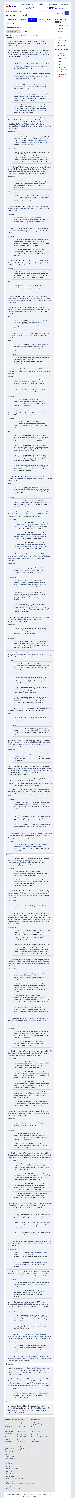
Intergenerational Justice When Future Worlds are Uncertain (26, 655)
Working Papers (33, 43)
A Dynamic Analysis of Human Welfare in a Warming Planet (33, 447)
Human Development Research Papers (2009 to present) (25, 770)
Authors (41, 4)
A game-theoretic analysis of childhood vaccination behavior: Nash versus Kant (31, 66)
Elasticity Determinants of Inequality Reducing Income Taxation (31, 873)
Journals (60, 28)
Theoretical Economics (28, 963)
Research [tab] (32, 20)
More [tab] (48, 20)
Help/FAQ (29, 8)
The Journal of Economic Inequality (23, 275)
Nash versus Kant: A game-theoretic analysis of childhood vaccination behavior (31, 199)
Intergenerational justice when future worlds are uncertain (33, 665)
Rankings (64, 4)
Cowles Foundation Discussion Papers (24, 98)
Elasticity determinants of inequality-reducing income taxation (31, 273)
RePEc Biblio (61, 58)
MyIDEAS (55, 8)
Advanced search (63, 17)
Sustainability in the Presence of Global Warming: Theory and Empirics (29, 768)
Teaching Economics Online (25, 1372)
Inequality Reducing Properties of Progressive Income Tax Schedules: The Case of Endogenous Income (29, 556)
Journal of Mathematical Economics (23, 667)
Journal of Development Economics (23, 848)
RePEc (16, 1494)
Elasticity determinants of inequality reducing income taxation (31, 287)
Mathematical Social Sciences (32, 719)
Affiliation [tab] (23, 20)
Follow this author (37, 11)
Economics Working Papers (21, 110)
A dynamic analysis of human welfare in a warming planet (32, 437)
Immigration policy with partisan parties (24, 381)
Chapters (32, 35)
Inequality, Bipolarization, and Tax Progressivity (26, 219)
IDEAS (9, 1494)
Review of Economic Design (30, 1358)
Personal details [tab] (12, 20)
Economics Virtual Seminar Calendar (62, 69)
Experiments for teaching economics (38, 1368)
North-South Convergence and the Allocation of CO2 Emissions (27, 514)
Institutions (53, 4)
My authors (46, 11)
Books (59, 37)
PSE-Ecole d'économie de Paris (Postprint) (25, 161)
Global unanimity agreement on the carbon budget (28, 241)
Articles (25, 35)
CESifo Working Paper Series (21, 78)
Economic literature (27, 4)
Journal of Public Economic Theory (35, 804)
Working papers (62, 25)
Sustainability (17, 144)
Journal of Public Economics (26, 425)
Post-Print (43, 126)
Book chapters (62, 40)
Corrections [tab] (11, 23)
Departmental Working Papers (17, 300)
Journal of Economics (31, 185)
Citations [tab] (41, 20)
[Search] (67, 13)
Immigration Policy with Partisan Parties (24, 1145)
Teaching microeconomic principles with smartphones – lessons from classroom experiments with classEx (29, 309)
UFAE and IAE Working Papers (30, 792)
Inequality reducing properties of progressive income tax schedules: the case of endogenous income (28, 961)
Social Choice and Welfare (34, 346)
